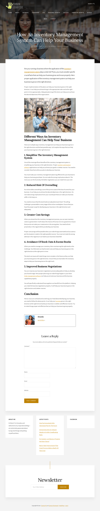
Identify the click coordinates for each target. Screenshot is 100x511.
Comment (27, 346)
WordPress (62, 505)
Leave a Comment (63, 46)
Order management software (33, 276)
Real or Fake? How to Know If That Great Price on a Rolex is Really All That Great (49, 448)
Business (34, 46)
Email (25, 381)
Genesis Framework (54, 505)
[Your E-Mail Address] (50, 487)
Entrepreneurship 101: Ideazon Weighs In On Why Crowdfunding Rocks (49, 432)
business (58, 301)
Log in (66, 505)
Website (26, 390)
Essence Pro (44, 505)
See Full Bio (41, 320)
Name (25, 372)
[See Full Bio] (44, 320)
